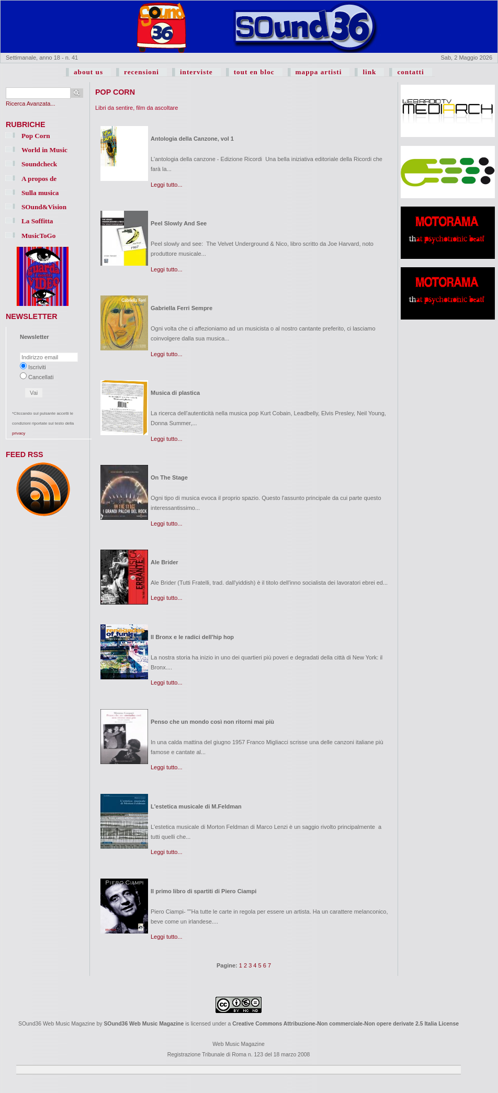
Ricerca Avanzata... (30, 103)
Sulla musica (40, 193)
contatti (410, 72)
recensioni (141, 72)
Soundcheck (39, 164)
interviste (196, 72)
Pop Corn (35, 136)
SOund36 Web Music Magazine (144, 1024)
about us (88, 72)
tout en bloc (254, 72)
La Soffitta (37, 221)
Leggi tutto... (167, 184)
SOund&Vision (43, 207)
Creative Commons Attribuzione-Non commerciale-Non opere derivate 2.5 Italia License (345, 1024)
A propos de (38, 179)
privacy (18, 433)
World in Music (44, 150)
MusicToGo (38, 236)
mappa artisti (319, 72)
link (369, 72)
